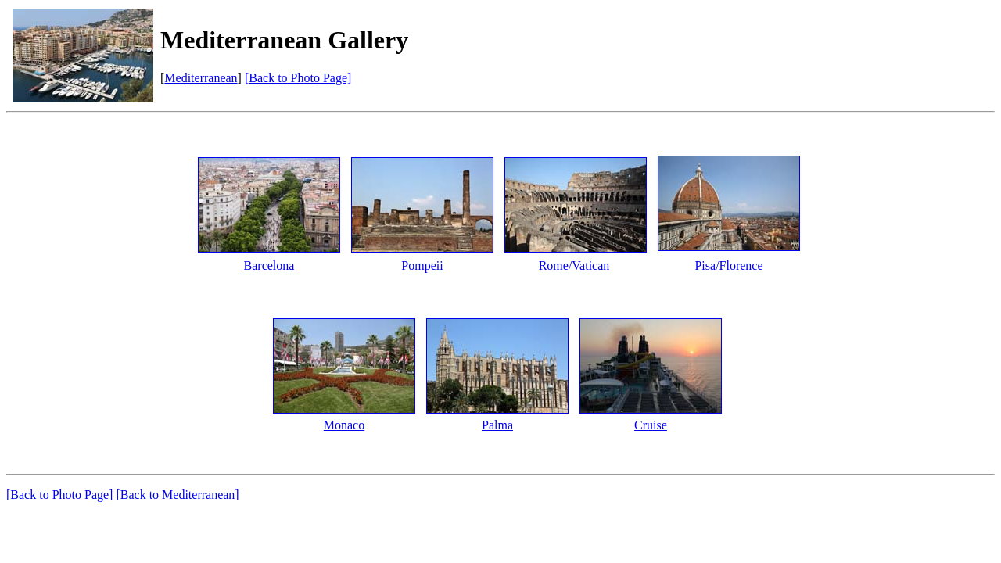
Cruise (650, 425)
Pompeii (422, 265)
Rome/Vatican (576, 265)
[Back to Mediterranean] (177, 494)
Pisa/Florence (728, 265)
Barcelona (269, 265)
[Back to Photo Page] (298, 77)
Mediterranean (200, 77)
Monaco (344, 425)
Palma (497, 425)
